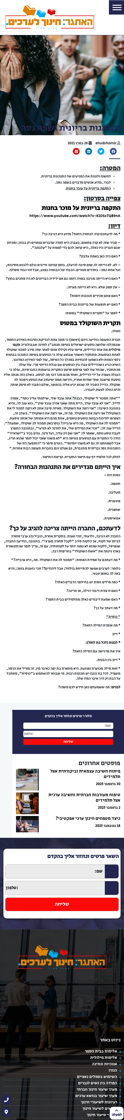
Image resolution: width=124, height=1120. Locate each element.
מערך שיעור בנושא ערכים (96, 1096)
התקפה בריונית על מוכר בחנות (81, 208)
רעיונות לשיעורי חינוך (99, 1102)
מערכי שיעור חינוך (102, 1115)
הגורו (112, 1070)
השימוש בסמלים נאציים (97, 1077)
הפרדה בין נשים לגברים (97, 1083)
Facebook (62, 1003)
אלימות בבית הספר (101, 1051)
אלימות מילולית (103, 1058)
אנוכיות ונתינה (104, 1064)
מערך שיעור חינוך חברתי (97, 1090)
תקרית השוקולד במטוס (90, 323)
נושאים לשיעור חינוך (99, 1109)
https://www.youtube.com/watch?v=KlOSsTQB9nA (74, 216)
